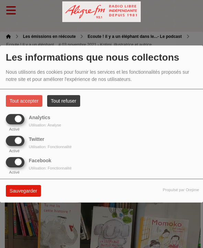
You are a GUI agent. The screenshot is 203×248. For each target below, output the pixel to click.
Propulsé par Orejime (181, 190)
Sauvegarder (23, 191)
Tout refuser (63, 101)
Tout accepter (24, 101)
